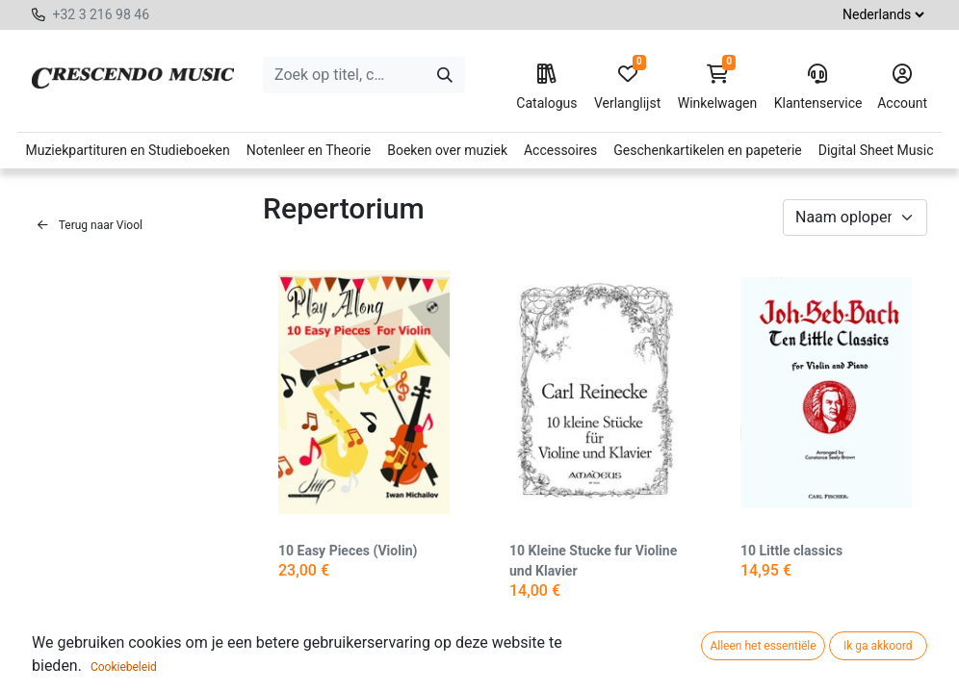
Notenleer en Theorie (309, 150)
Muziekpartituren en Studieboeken (127, 150)
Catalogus (546, 87)
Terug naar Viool (90, 225)
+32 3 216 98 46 (100, 14)
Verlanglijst (627, 87)
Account (902, 87)
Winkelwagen (718, 87)
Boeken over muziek (447, 150)
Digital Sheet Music (876, 150)
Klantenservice (817, 87)
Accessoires (560, 150)
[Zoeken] (445, 75)
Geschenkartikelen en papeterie (707, 150)
